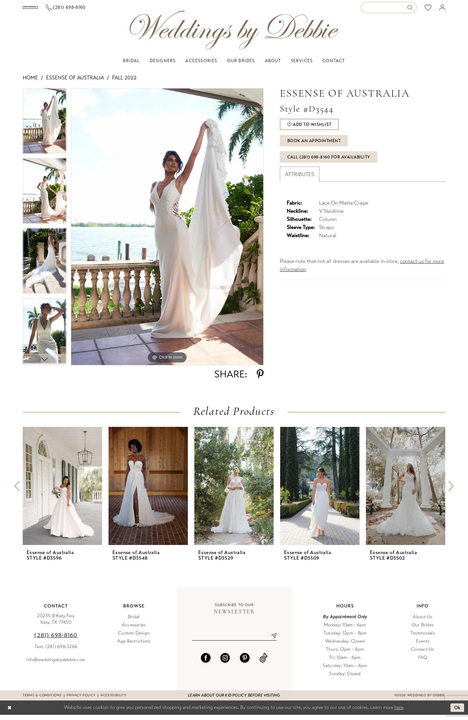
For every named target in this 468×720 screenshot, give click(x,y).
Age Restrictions (133, 646)
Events (422, 646)
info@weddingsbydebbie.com (55, 665)
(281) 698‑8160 (55, 640)
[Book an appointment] (55, 10)
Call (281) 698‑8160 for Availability (328, 162)
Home (30, 83)
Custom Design (133, 638)
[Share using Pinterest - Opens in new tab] (260, 379)
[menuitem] (55, 10)
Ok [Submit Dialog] (457, 713)
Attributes (299, 179)
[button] (442, 10)
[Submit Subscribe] (271, 641)
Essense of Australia (75, 83)
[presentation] (62, 491)
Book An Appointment (314, 146)
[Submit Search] (412, 10)
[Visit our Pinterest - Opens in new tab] (245, 663)
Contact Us (422, 654)
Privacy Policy (81, 700)
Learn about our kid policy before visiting (234, 700)
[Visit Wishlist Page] (428, 10)
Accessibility (113, 700)
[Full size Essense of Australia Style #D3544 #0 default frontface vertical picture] (167, 232)
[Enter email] (234, 641)
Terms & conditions (42, 700)
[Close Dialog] (9, 713)
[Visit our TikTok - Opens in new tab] (263, 663)
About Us (422, 622)
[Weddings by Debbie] (234, 35)
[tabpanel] (44, 128)
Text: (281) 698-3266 (56, 652)
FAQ (422, 662)
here (399, 712)
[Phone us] (115, 10)
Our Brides (423, 630)
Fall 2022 (124, 83)
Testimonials (422, 638)
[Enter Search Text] (389, 10)
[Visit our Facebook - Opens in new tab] (206, 663)
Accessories (134, 630)
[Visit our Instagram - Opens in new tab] (225, 663)
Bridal (133, 622)
